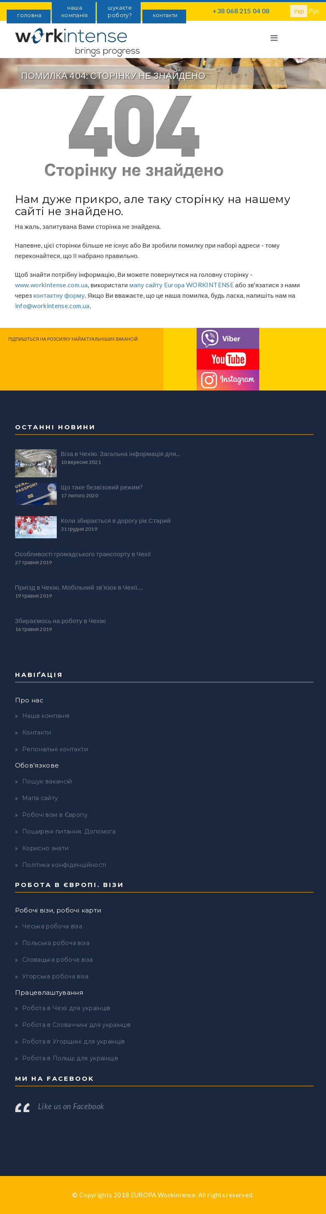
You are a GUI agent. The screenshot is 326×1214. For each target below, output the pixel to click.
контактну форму (59, 295)
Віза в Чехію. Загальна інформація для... (121, 453)
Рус (314, 11)
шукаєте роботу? (119, 11)
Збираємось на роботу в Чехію (60, 620)
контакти (165, 15)
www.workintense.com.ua (51, 285)
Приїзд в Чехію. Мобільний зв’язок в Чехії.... (79, 587)
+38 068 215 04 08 (240, 11)
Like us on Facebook (71, 1106)
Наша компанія (46, 716)
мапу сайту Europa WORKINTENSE (181, 285)
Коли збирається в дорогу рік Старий (116, 520)
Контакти (36, 732)
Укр (298, 11)
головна (29, 15)
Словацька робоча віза (57, 959)
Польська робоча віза (55, 943)
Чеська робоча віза (52, 926)
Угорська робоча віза (55, 976)
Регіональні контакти (55, 749)
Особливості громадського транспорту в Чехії (83, 554)
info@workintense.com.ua (52, 305)
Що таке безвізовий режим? (102, 487)
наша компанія (74, 11)
